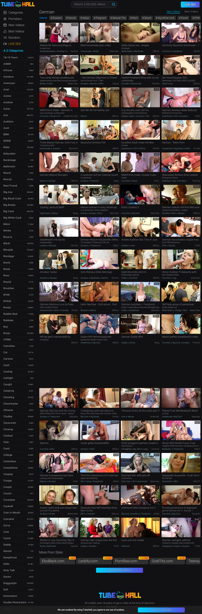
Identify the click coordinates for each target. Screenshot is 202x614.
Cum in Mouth (11, 512)
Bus (5, 326)
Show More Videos (119, 570)
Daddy (124, 342)
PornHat (74, 51)
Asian (6, 108)
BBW (6, 134)
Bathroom (9, 166)
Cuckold (125, 83)
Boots (6, 262)
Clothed (8, 435)
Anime (7, 95)
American (9, 83)
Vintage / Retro (95, 213)
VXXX (197, 116)
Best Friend (10, 185)
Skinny (142, 148)
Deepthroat (177, 51)
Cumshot (166, 51)
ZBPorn (156, 51)
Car (5, 352)
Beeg (116, 181)
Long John (147, 449)
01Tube (196, 148)
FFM (196, 17)
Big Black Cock (12, 198)
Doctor (7, 576)
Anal (132, 245)
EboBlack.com (58, 560)
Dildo (6, 563)
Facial (53, 116)
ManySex (155, 310)
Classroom (9, 422)
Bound (7, 281)
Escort (184, 17)
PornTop (196, 181)
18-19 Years (10, 57)
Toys (174, 181)
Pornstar (60, 51)
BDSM (7, 140)
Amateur (85, 83)
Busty (52, 514)
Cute (6, 531)
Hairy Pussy (167, 83)
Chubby (7, 416)
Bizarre (7, 236)
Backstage (9, 160)
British (7, 301)
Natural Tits (118, 17)
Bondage (8, 256)
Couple (84, 546)
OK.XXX (74, 245)
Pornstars (15, 19)
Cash (6, 365)
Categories (15, 12)
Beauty (7, 179)
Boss (6, 275)
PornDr (75, 310)
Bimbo (7, 230)
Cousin (7, 493)
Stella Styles (127, 51)
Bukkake (8, 320)
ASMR (7, 63)
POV (176, 116)
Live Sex (14, 44)
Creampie (9, 499)
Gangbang (167, 546)
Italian (85, 17)
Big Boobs (138, 51)
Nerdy (43, 83)
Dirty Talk (9, 570)
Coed (6, 448)
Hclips (156, 514)
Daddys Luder (127, 116)
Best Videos (16, 31)
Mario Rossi (167, 310)
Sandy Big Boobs (47, 51)
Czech (7, 538)
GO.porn (115, 278)
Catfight (8, 377)
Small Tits (62, 116)
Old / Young (86, 481)
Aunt (123, 416)
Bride (6, 294)
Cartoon (8, 358)
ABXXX (197, 51)
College (8, 454)
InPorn (116, 481)
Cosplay (8, 474)
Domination (10, 595)
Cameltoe (9, 345)
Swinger (52, 181)
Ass (5, 115)
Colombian (9, 461)
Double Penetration (14, 602)
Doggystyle (10, 583)
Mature (84, 116)
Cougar (7, 480)
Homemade (86, 51)
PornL (156, 181)
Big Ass (94, 83)
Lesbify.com (95, 560)
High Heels (45, 213)
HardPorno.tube (71, 116)
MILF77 (196, 481)
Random (14, 37)
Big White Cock (165, 17)
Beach (147, 17)
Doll (5, 589)
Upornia (74, 546)
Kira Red (166, 213)
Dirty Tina (125, 481)
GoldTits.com (168, 560)
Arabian (8, 102)
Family (132, 342)
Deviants (155, 449)
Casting (171, 245)
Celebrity (8, 390)
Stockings (189, 148)
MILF (101, 83)
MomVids (73, 148)
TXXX (197, 245)
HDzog (116, 83)
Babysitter (9, 153)
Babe (6, 147)
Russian (57, 17)
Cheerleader (10, 403)
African (7, 70)
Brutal (96, 51)
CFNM (7, 339)
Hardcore (94, 181)
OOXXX (156, 148)
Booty (6, 269)
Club (6, 442)
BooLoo (115, 514)
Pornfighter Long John (131, 449)
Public (50, 83)
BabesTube (73, 83)
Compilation (10, 467)
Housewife (167, 481)
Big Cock (135, 213)
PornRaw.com (132, 560)
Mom (134, 17)
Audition (125, 245)
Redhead (166, 181)
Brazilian (8, 288)
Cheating (8, 397)
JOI (134, 481)
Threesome (95, 245)
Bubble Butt (10, 313)
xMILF (116, 245)
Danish (72, 17)
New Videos (173, 11)
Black (6, 243)
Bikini (6, 224)
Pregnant (100, 17)
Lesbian (43, 245)
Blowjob (52, 245)
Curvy (6, 525)
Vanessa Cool (46, 310)
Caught (7, 384)
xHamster (114, 51)
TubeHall (18, 4)
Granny (84, 213)
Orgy (174, 278)
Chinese (8, 410)
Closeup (8, 429)
